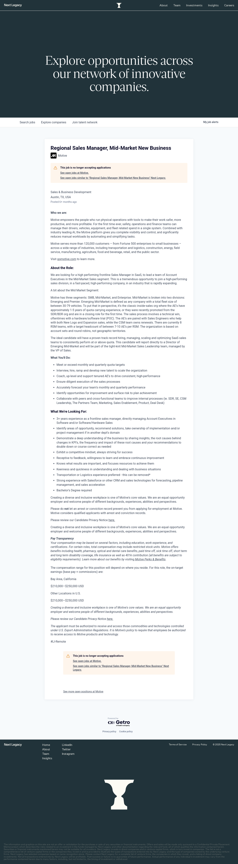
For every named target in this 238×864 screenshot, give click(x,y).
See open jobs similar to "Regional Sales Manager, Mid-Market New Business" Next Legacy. (113, 177)
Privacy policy (109, 731)
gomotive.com (66, 259)
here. (111, 520)
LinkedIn (67, 745)
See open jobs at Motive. (74, 172)
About (164, 5)
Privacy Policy (199, 744)
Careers (229, 5)
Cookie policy (126, 731)
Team (177, 5)
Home (46, 745)
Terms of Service (178, 744)
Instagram (68, 754)
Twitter (66, 749)
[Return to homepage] (13, 5)
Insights (213, 5)
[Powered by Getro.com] (119, 722)
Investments (194, 5)
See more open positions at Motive (83, 691)
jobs (27, 122)
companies (53, 122)
